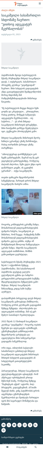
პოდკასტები (21, 447)
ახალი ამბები (8, 10)
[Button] (36, 39)
